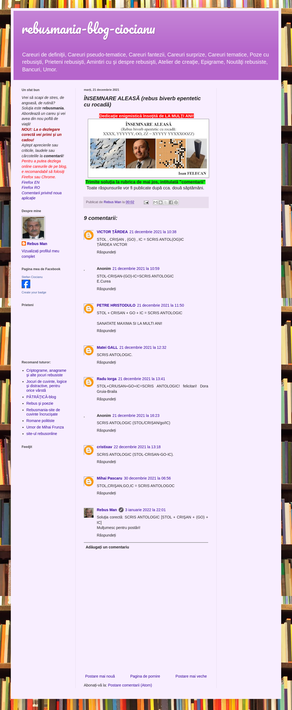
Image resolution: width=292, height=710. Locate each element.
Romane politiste (40, 420)
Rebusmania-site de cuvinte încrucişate (43, 412)
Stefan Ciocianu (32, 277)
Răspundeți (106, 252)
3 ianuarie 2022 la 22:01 (145, 510)
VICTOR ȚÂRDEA (112, 232)
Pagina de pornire (145, 676)
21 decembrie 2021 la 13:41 (141, 379)
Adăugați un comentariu (107, 547)
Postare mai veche (191, 676)
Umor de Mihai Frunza (45, 427)
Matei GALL (107, 347)
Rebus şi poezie (40, 403)
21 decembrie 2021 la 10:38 (153, 232)
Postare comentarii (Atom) (130, 685)
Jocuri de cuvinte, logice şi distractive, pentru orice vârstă (46, 386)
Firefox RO (31, 187)
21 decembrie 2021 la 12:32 (143, 347)
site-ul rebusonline (41, 433)
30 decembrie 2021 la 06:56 (147, 478)
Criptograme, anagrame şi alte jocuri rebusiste (46, 372)
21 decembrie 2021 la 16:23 (136, 415)
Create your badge (34, 292)
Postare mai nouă (100, 676)
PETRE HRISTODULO (116, 305)
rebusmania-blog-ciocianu (88, 28)
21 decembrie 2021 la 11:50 (160, 305)
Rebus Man (107, 510)
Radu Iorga (107, 379)
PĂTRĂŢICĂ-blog (41, 397)
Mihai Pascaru (109, 478)
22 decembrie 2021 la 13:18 (137, 447)
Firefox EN (30, 182)
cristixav (104, 447)
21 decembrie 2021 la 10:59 (136, 268)
